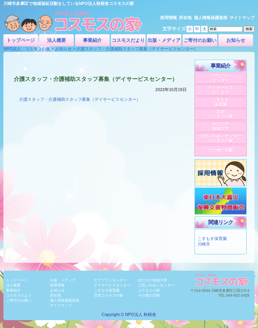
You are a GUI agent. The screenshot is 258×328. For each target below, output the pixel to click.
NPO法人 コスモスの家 (26, 49)
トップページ (21, 40)
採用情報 (168, 17)
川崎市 (204, 244)
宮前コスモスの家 (220, 114)
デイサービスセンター (220, 90)
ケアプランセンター (220, 78)
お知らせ (235, 40)
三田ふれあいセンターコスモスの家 (221, 138)
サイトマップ (242, 17)
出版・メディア (164, 40)
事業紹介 (92, 40)
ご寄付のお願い (199, 40)
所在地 (185, 17)
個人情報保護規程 (210, 17)
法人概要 (56, 40)
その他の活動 (220, 150)
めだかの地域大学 (220, 126)
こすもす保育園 (220, 102)
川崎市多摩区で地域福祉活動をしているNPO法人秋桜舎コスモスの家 (68, 3)
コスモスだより (128, 40)
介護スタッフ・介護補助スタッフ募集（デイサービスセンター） (80, 99)
